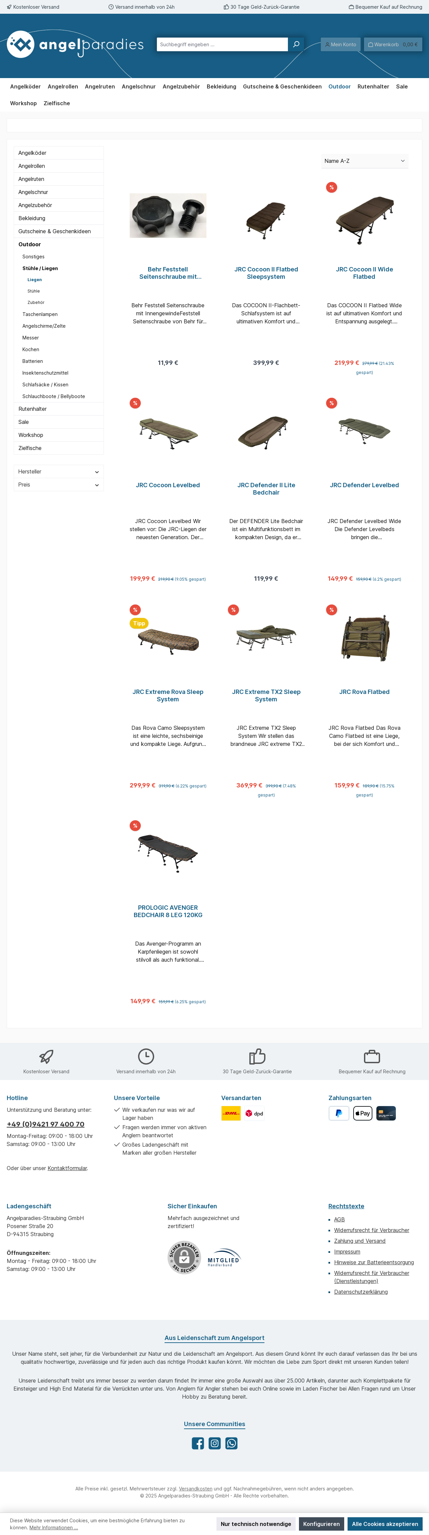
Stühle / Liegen (40, 268)
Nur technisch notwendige (256, 1524)
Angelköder (32, 152)
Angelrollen (31, 166)
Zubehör (36, 302)
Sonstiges (33, 256)
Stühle (33, 291)
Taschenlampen (40, 314)
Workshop (30, 435)
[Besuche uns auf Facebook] (197, 1443)
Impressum (347, 1251)
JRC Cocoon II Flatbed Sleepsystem (266, 273)
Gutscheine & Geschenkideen (54, 231)
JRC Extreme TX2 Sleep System (266, 699)
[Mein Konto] (341, 44)
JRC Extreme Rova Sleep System (167, 699)
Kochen (30, 349)
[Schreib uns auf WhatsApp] (231, 1443)
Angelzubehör (35, 205)
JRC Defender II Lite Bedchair (266, 491)
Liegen (34, 279)
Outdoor (29, 244)
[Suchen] (296, 44)
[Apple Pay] (363, 1113)
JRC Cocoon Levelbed (168, 487)
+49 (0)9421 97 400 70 (45, 1124)
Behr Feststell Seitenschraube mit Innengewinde (168, 273)
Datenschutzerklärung (361, 1291)
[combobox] (222, 44)
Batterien (32, 361)
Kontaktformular (67, 1168)
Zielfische (30, 448)
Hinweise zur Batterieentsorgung (374, 1262)
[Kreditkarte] (386, 1113)
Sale (23, 422)
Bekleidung (31, 218)
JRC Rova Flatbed (364, 695)
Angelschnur (33, 192)
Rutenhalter (32, 408)
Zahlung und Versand (360, 1240)
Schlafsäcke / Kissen (45, 384)
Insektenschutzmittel (45, 373)
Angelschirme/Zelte (44, 326)
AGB (339, 1219)
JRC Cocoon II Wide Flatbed (364, 273)
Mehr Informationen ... (53, 1527)
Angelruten (31, 179)
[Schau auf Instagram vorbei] (214, 1443)
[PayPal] (339, 1113)
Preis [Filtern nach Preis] (59, 484)
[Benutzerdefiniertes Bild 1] (231, 1113)
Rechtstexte (346, 1206)
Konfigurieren (321, 1524)
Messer (30, 337)
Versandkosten (195, 1488)
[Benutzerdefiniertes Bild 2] (254, 1113)
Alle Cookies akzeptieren (385, 1524)
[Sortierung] (365, 161)
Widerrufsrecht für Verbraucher (371, 1230)
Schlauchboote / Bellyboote (53, 396)
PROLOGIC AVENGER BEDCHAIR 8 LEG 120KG (168, 917)
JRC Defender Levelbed (364, 487)
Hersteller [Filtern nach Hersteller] (59, 471)
